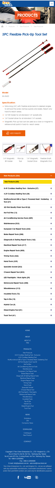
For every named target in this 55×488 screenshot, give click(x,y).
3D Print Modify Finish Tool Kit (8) (17, 207)
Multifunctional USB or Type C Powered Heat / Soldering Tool (27, 360)
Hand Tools (27, 385)
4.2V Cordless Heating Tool (27, 357)
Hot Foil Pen (27, 364)
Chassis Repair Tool (27, 390)
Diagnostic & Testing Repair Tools (27, 376)
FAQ (27, 343)
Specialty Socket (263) (13, 267)
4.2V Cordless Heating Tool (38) (16, 194)
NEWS (27, 414)
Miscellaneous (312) (12, 288)
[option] (6, 84)
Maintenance (27, 369)
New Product (27, 435)
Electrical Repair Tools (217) (15, 245)
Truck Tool (27, 408)
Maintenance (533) (11, 223)
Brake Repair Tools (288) (13, 234)
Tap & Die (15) (9, 299)
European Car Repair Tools (27, 371)
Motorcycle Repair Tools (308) (16, 283)
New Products (24, 26)
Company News (27, 423)
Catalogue (27, 433)
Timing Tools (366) (11, 256)
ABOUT (27, 337)
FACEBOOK (18, 477)
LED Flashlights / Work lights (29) (17, 278)
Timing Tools (28, 383)
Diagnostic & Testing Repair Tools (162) (19, 240)
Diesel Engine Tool (28, 406)
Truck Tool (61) (10, 315)
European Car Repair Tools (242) (17, 229)
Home (2, 26)
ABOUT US (27, 340)
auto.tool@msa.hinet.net (38, 463)
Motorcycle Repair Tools (27, 394)
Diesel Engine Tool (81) (13, 310)
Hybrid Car (27, 404)
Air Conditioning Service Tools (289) (18, 218)
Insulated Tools (27, 399)
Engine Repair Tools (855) (14, 250)
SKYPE (36, 477)
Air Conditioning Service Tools (27, 367)
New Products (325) (11, 182)
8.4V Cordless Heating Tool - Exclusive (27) (21, 188)
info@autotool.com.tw (21, 463)
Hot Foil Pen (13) (10, 213)
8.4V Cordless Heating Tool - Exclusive (27, 355)
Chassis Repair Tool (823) (14, 272)
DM (27, 421)
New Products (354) (12, 176)
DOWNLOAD (27, 429)
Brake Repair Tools (27, 373)
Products (12, 26)
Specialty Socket (27, 387)
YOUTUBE (27, 477)
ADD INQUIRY (15, 133)
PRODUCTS (27, 349)
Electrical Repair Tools (27, 378)
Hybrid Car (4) (9, 305)
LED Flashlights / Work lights (27, 392)
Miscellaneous (27, 397)
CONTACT (27, 441)
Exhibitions (27, 418)
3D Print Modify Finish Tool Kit (27, 362)
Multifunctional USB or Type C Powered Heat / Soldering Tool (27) (26, 200)
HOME (27, 330)
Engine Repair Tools (27, 380)
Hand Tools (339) (11, 261)
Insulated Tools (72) (12, 294)
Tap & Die (27, 401)
